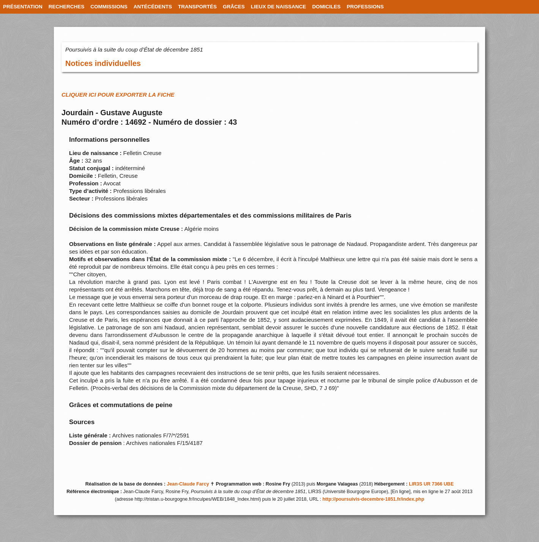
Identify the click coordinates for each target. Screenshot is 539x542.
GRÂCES (234, 6)
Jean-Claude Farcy (188, 484)
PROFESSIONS (365, 6)
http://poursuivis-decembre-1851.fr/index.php (373, 499)
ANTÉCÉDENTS (153, 6)
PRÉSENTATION (23, 6)
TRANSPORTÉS (197, 6)
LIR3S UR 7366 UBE (431, 484)
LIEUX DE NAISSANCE (278, 6)
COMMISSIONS (109, 6)
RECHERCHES (67, 6)
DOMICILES (326, 6)
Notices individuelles (103, 63)
